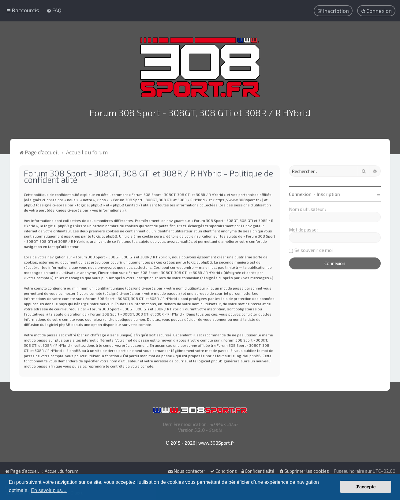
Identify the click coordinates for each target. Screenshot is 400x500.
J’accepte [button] (366, 486)
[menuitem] (54, 10)
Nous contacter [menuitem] (186, 471)
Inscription (328, 193)
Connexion (300, 193)
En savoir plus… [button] (49, 490)
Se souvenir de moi (313, 249)
